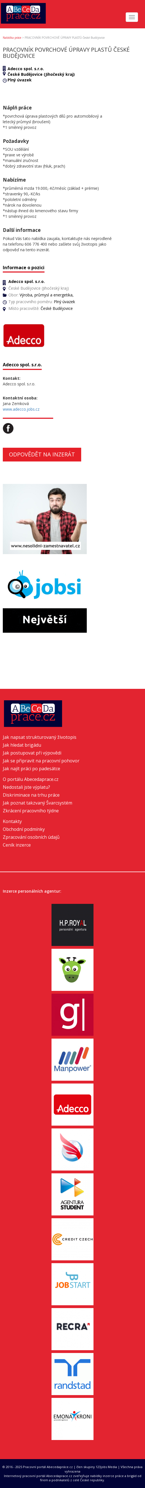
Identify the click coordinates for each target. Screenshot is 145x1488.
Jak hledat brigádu (22, 745)
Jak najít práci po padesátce (31, 768)
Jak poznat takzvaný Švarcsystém (37, 803)
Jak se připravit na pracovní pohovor (41, 761)
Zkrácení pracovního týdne (31, 811)
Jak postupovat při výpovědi (32, 753)
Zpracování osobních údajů (31, 837)
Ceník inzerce (17, 845)
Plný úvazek (20, 80)
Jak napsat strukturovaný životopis (39, 737)
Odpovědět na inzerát (42, 454)
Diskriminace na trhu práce (31, 795)
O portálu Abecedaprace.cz (31, 779)
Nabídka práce (12, 38)
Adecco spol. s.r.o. (26, 68)
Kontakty (12, 821)
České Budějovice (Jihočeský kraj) (41, 74)
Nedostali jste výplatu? (26, 787)
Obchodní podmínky (24, 829)
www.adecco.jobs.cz (21, 409)
